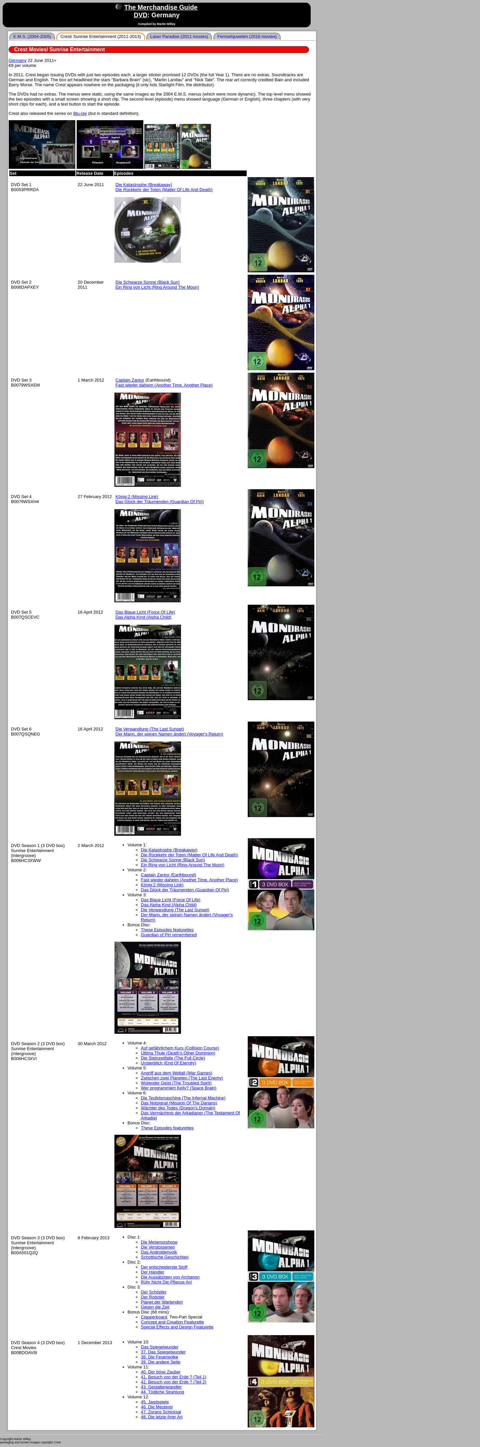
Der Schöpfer (154, 1292)
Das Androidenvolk (159, 1252)
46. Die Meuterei (157, 1406)
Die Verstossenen (158, 1247)
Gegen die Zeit (155, 1306)
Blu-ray (80, 113)
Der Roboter (153, 1297)
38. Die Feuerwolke (159, 1356)
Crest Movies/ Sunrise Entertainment (59, 49)
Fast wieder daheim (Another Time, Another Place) (164, 385)
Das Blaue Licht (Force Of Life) (145, 612)
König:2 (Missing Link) (137, 496)
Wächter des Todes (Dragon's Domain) (178, 1107)
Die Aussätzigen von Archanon (170, 1277)
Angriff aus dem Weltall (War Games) (176, 1072)
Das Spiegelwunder (160, 1346)
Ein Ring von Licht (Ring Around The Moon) (157, 287)
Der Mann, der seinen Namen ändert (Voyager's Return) (169, 733)
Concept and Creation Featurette (172, 1321)
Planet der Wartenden (162, 1302)
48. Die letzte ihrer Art (162, 1416)
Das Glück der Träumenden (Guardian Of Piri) (160, 501)
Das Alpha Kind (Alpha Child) (144, 617)
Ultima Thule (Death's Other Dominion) (178, 1052)
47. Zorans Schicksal (161, 1411)
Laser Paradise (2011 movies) (179, 36)
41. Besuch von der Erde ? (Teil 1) (174, 1376)
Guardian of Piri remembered (169, 934)
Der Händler (152, 1272)
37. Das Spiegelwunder (163, 1351)
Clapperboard (154, 1316)
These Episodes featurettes (167, 929)
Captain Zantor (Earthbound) (168, 874)
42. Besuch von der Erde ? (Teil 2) (174, 1381)
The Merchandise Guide (161, 7)
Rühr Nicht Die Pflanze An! (166, 1282)
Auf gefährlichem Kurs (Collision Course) (180, 1047)
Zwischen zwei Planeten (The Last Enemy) (182, 1077)
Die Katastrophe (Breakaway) (144, 184)
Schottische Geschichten (165, 1257)
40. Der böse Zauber (161, 1371)
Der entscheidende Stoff (164, 1267)
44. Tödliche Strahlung (162, 1391)
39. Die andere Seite (161, 1361)
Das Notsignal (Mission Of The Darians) (179, 1102)
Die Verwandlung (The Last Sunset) (150, 728)
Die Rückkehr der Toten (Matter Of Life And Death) (164, 189)
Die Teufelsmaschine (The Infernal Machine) (183, 1097)
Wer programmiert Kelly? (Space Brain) (179, 1087)
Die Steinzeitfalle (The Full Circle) (173, 1057)
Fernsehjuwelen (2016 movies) (247, 36)
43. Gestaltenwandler (161, 1386)
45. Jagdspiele (155, 1401)
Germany (17, 60)
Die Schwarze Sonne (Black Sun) (148, 282)
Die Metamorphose (159, 1242)
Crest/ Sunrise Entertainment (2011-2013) (100, 36)
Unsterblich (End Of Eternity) (168, 1062)
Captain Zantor (130, 380)
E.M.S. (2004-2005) (32, 36)
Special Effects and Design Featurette (177, 1326)
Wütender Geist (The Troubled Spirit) (176, 1082)
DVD (140, 15)
